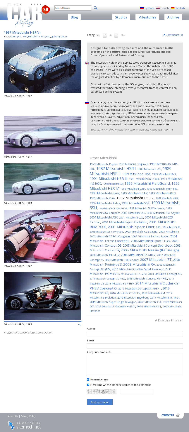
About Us (13, 416)
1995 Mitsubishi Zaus (102, 198)
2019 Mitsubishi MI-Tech (164, 297)
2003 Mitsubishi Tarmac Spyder (150, 236)
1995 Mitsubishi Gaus (104, 193)
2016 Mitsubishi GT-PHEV (125, 293)
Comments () (174, 35)
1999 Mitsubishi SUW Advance (146, 208)
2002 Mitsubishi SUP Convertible (106, 231)
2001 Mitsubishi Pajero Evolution (124, 222)
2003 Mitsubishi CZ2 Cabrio (141, 231)
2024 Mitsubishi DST (149, 306)
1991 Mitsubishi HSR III (109, 178)
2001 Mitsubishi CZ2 (131, 217)
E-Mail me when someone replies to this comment (120, 385)
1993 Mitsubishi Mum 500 (162, 188)
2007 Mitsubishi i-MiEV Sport (122, 260)
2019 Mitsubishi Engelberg (133, 297)
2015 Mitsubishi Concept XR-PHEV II (139, 288)
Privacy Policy (28, 416)
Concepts (15, 36)
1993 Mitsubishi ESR (113, 183)
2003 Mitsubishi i (169, 231)
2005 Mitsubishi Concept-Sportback (147, 245)
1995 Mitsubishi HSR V (134, 193)
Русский (149, 8)
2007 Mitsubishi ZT (156, 259)
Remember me (99, 379)
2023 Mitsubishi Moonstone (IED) (115, 306)
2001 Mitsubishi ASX (104, 217)
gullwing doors (59, 36)
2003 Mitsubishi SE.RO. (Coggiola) (110, 236)
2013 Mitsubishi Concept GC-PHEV (107, 278)
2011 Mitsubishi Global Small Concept (138, 269)
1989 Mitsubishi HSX (136, 174)
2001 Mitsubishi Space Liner (131, 226)
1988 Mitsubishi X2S (149, 169)
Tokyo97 (45, 36)
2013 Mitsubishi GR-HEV (119, 283)
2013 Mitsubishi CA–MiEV (133, 274)
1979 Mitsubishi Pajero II (133, 164)
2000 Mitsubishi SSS (133, 213)
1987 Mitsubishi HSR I (116, 168)
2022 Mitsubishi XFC (150, 302)
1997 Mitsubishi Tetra (105, 203)
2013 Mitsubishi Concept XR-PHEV (147, 278)
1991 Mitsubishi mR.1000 (144, 179)
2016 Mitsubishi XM (153, 293)
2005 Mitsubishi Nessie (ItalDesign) (150, 250)
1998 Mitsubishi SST (136, 203)
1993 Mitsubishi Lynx (132, 188)
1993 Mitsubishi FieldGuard (147, 183)
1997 (24, 36)
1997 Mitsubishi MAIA (167, 198)
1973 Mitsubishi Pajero (103, 164)
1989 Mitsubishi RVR (164, 174)
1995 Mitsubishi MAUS (162, 193)
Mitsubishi (34, 36)
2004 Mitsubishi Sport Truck (150, 241)
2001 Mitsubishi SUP (168, 227)
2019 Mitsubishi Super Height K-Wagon (113, 302)
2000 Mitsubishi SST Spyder (163, 213)
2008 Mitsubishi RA (139, 264)
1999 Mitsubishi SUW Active (113, 208)
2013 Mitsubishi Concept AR (164, 274)
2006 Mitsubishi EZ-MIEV (138, 255)
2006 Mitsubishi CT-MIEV (104, 255)
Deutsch (180, 8)
